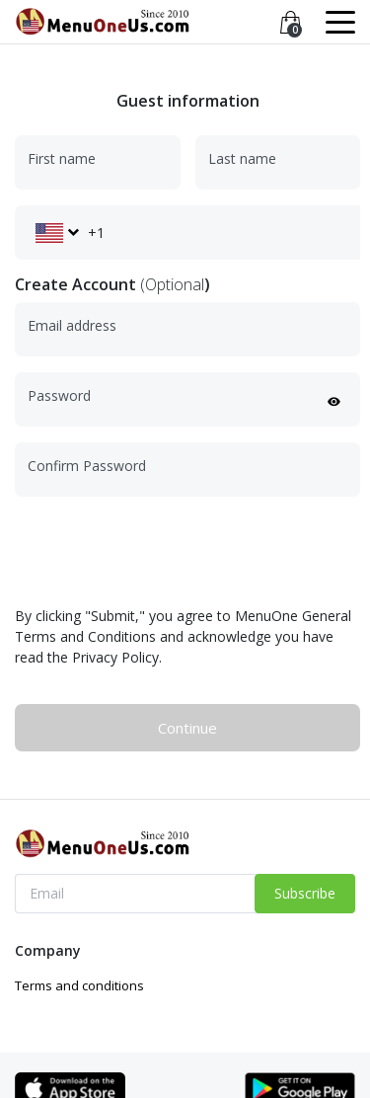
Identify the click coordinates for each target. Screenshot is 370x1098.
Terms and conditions (79, 985)
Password (59, 395)
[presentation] (165, 550)
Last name (242, 158)
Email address (72, 325)
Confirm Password (87, 465)
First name (62, 158)
